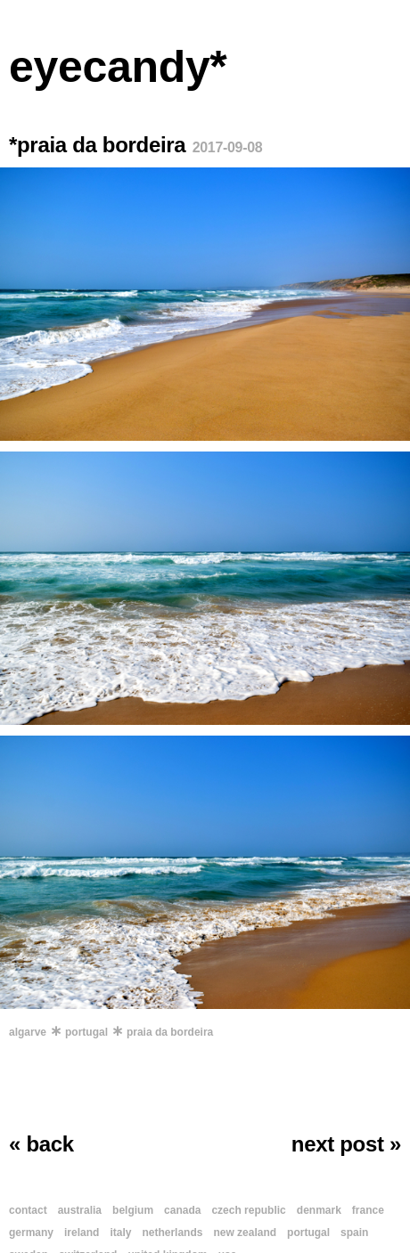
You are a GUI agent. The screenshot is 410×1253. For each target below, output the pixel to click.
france (368, 1210)
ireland (81, 1232)
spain (354, 1232)
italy (120, 1232)
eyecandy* (118, 67)
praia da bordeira (170, 1032)
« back (41, 1144)
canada (182, 1210)
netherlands (172, 1232)
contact (28, 1210)
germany (31, 1232)
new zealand (244, 1232)
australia (80, 1210)
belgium (132, 1210)
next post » (346, 1144)
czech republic (248, 1210)
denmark (319, 1210)
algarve (27, 1032)
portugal (86, 1032)
